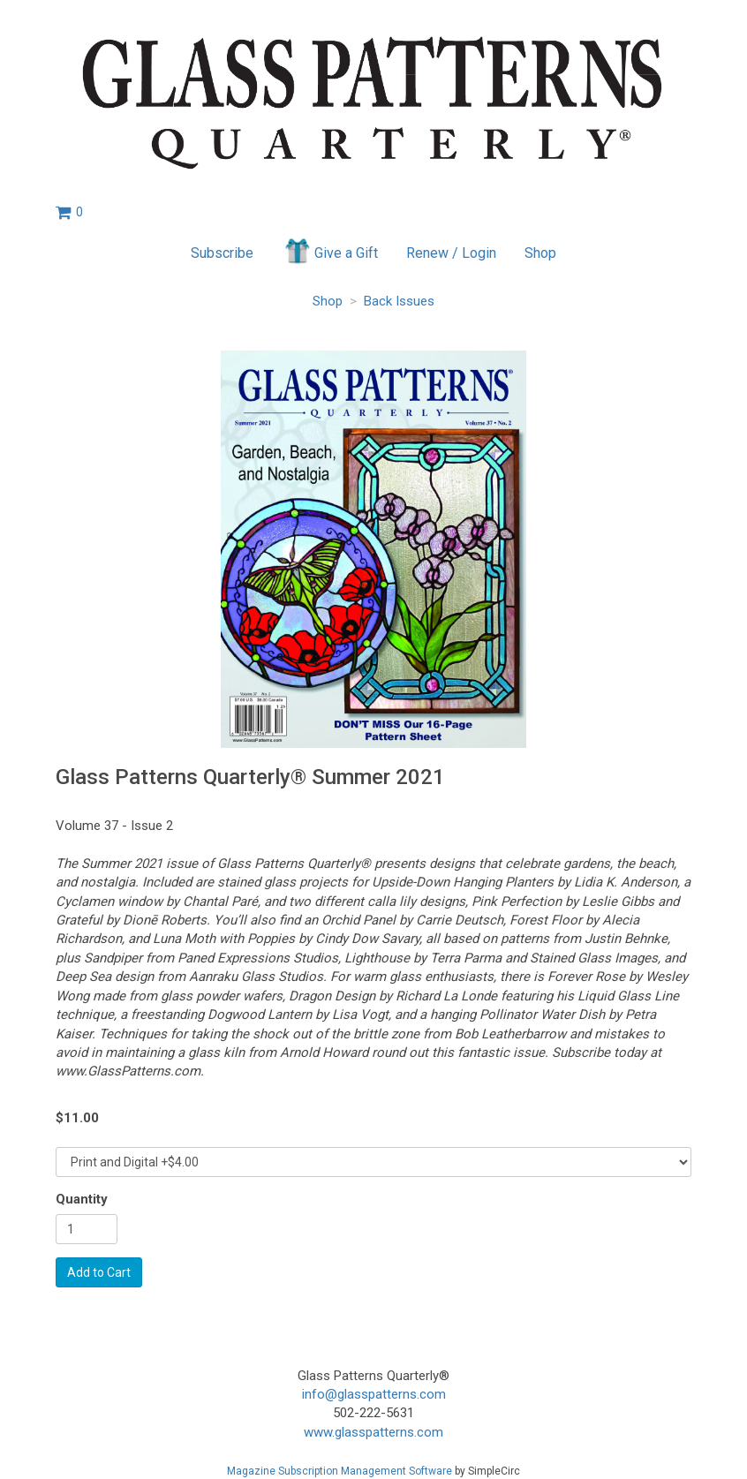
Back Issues (399, 301)
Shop (540, 253)
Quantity (82, 1199)
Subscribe (222, 253)
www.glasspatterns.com (373, 1432)
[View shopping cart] (69, 212)
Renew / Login (451, 253)
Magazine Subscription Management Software (339, 1471)
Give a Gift (330, 251)
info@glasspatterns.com (374, 1394)
